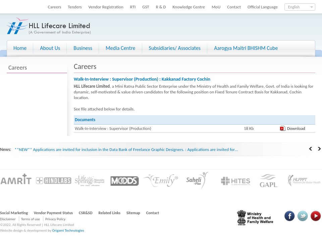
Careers (54, 6)
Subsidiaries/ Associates (175, 48)
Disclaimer (8, 219)
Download (296, 128)
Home (19, 48)
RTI (133, 6)
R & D (161, 6)
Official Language (263, 6)
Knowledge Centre (189, 6)
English (294, 7)
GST (145, 6)
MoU (216, 6)
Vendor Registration (106, 6)
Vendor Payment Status (53, 213)
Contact (234, 6)
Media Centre (120, 48)
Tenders (75, 6)
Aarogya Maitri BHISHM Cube (246, 48)
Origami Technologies (68, 230)
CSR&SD (85, 213)
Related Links (110, 213)
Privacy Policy (55, 219)
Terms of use (30, 219)
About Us (50, 48)
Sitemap (133, 213)
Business (82, 48)
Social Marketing (14, 213)
